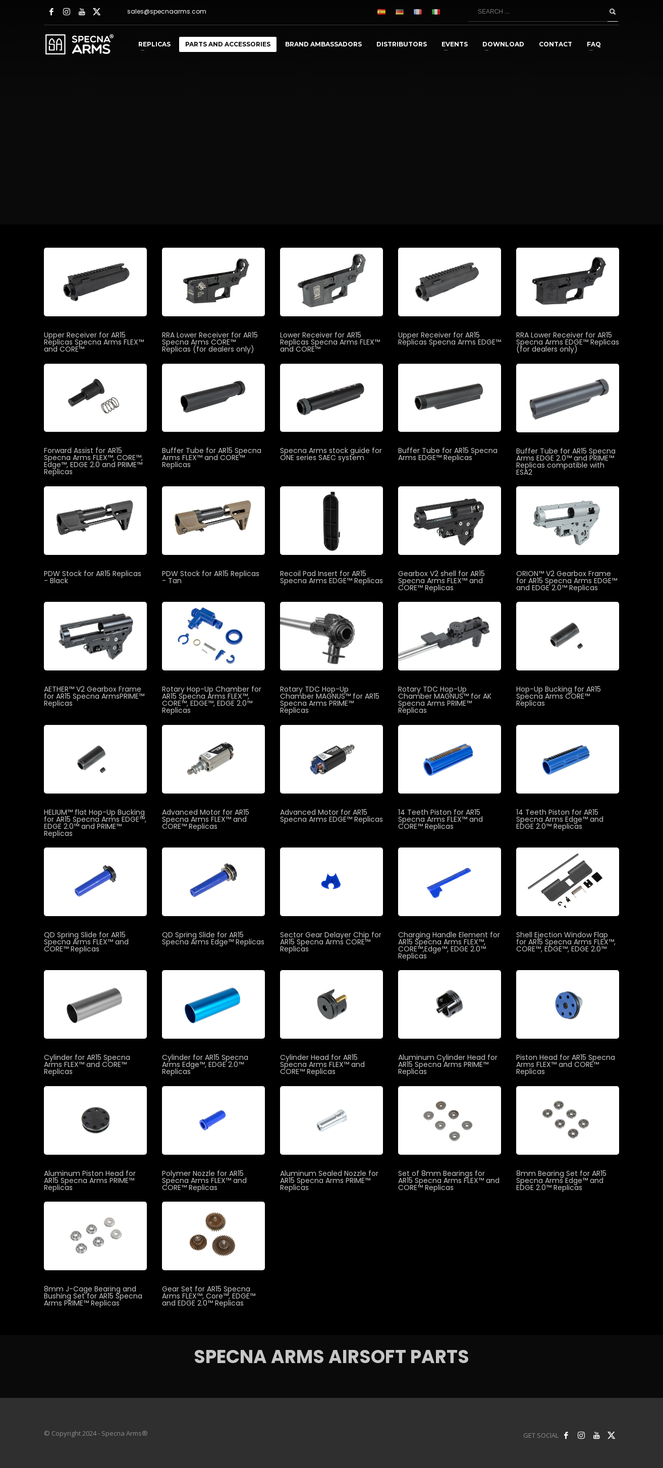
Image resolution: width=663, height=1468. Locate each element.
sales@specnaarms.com (166, 11)
